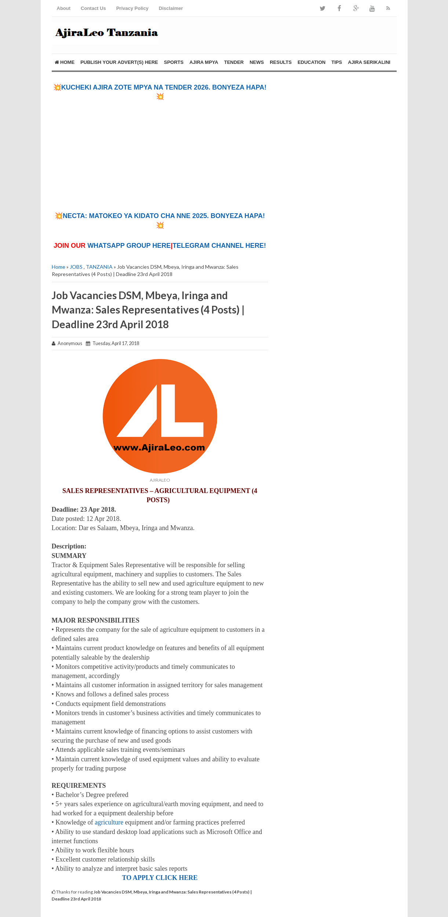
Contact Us (93, 8)
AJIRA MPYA (203, 62)
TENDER (234, 62)
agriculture (109, 822)
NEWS (257, 62)
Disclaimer (171, 8)
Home (65, 62)
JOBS (76, 267)
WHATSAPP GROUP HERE (129, 245)
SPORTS (173, 62)
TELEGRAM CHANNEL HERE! (219, 245)
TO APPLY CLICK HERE (160, 877)
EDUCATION (311, 62)
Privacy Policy (132, 8)
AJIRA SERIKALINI (369, 62)
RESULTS (281, 62)
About (64, 8)
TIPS (336, 62)
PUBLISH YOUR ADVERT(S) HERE (119, 62)
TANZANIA (99, 267)
